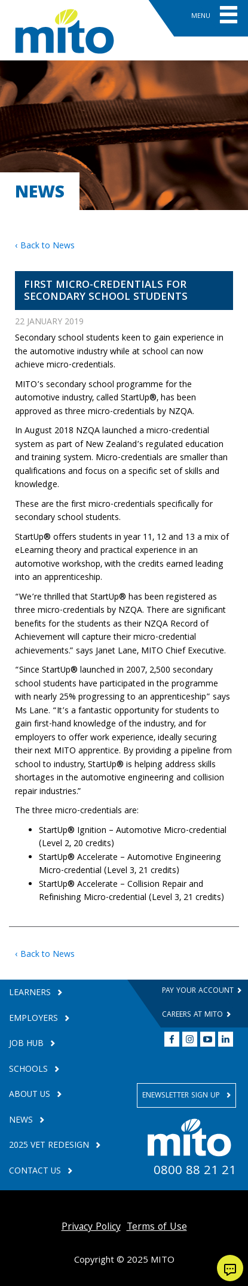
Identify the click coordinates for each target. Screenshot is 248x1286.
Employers (34, 1019)
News (22, 1121)
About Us (31, 1095)
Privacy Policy (91, 1228)
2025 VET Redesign (50, 1146)
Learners (31, 994)
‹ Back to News (45, 246)
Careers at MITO (193, 1015)
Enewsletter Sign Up (182, 1096)
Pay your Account (199, 991)
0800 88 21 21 (195, 1171)
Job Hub (27, 1044)
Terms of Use (157, 1228)
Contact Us (36, 1172)
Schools (29, 1070)
